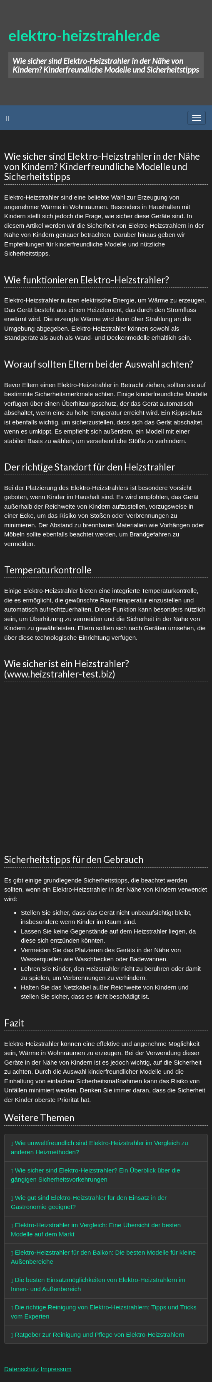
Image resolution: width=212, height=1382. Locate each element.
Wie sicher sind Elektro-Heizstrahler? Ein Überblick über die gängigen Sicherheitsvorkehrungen (95, 1175)
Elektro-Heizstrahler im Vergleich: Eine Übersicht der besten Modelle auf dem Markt (96, 1229)
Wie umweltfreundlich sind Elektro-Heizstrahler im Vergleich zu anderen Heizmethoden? (99, 1147)
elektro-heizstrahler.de (84, 35)
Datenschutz (21, 1368)
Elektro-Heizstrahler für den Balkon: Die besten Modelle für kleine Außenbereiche (103, 1257)
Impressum (56, 1368)
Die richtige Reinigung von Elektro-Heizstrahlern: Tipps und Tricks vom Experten (104, 1312)
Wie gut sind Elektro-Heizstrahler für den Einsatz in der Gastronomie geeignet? (89, 1202)
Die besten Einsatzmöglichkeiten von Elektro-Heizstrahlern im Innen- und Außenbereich (98, 1284)
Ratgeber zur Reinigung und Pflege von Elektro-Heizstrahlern (98, 1334)
